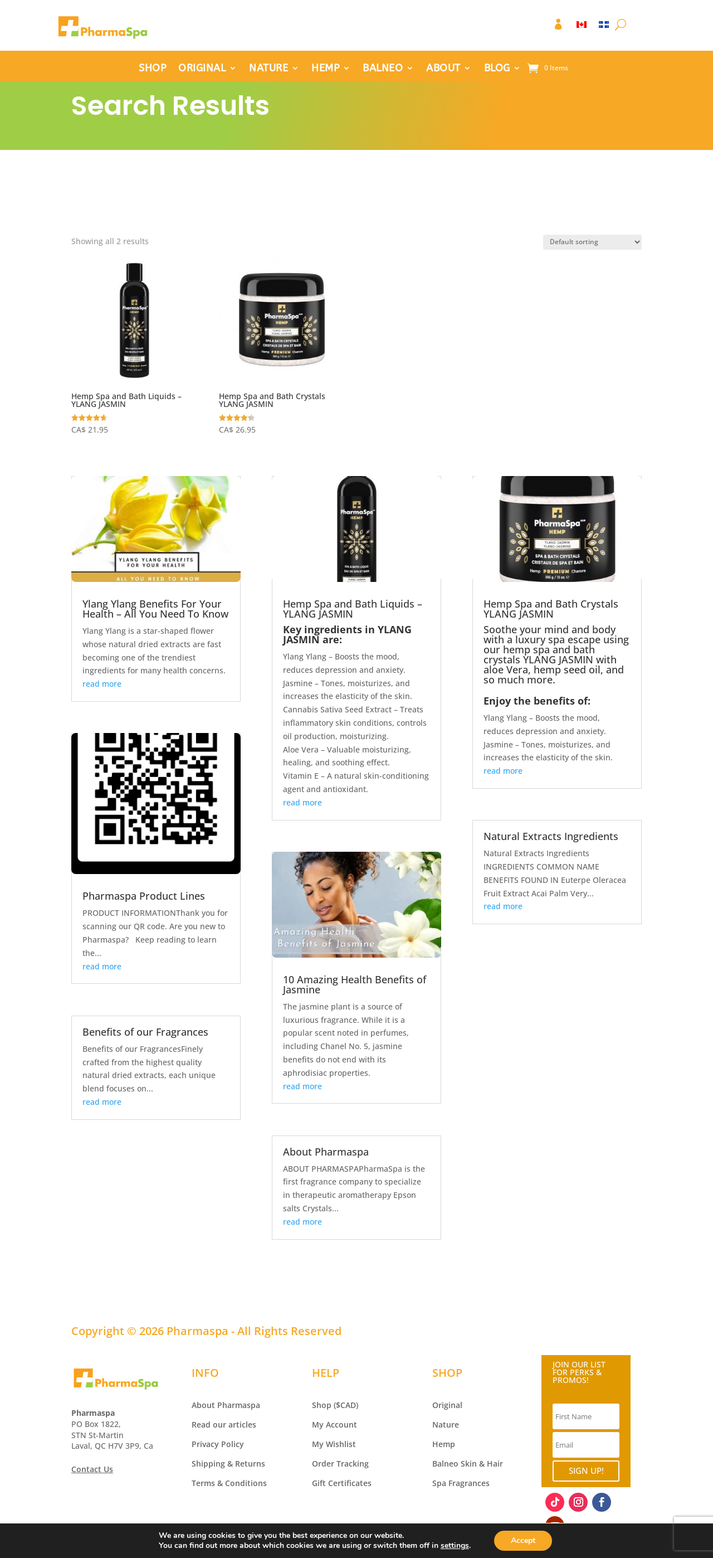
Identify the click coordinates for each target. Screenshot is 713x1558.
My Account (334, 1424)
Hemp (443, 1444)
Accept (523, 1540)
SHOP (152, 69)
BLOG (497, 69)
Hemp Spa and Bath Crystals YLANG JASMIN (551, 608)
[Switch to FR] (604, 26)
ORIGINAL (202, 69)
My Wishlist (334, 1444)
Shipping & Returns (228, 1463)
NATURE (268, 69)
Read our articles (224, 1424)
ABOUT (443, 69)
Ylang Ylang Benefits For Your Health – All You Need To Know (155, 608)
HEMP (325, 69)
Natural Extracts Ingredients (551, 836)
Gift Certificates (342, 1483)
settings (455, 1546)
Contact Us (92, 1469)
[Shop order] (592, 242)
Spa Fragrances (461, 1483)
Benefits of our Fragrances (145, 1031)
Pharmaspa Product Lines (143, 895)
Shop (321, 1405)
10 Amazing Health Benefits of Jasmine (354, 984)
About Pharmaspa (326, 1151)
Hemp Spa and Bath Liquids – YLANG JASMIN (352, 608)
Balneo (445, 1463)
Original (447, 1405)
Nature (445, 1424)
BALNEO (383, 69)
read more (101, 683)
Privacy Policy (218, 1444)
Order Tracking (340, 1463)
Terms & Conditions (229, 1483)
